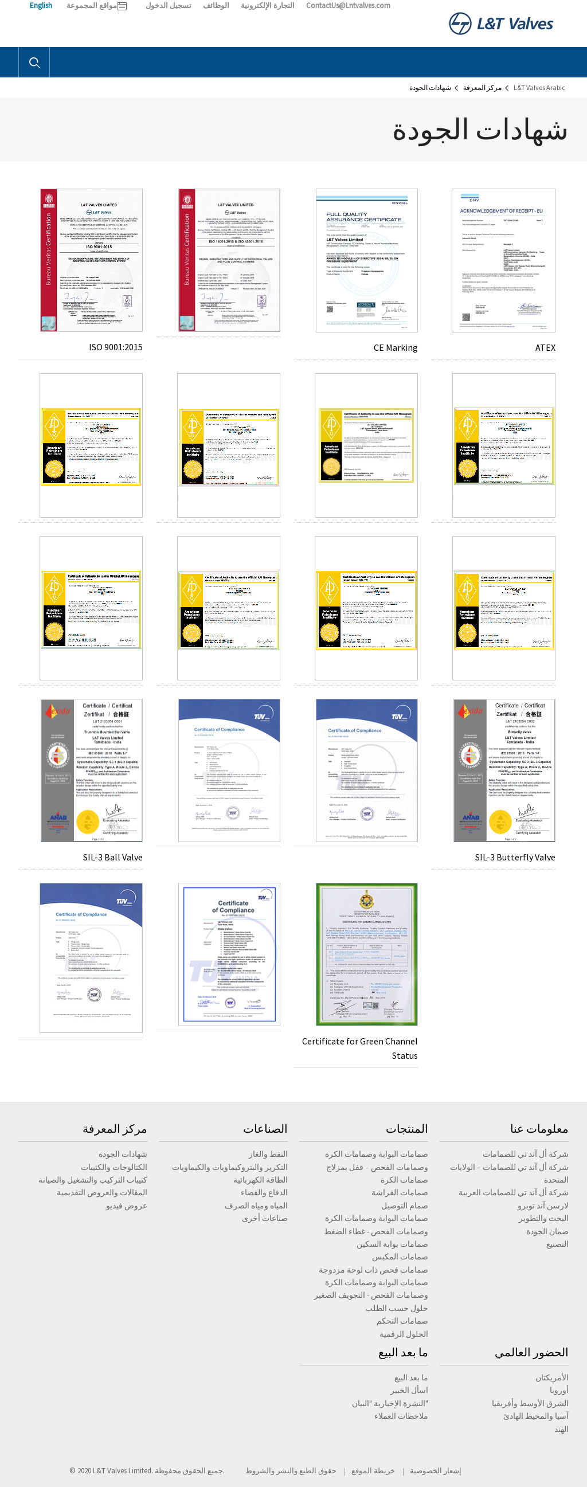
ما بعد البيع (403, 1352)
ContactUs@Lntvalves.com (348, 5)
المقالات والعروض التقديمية (102, 1192)
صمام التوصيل (404, 1205)
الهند (561, 1429)
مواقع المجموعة (91, 5)
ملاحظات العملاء (401, 1416)
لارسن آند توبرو (543, 1205)
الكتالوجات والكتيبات (114, 1167)
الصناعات (265, 1128)
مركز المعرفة (115, 1128)
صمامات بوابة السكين (392, 1244)
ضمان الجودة (547, 1231)
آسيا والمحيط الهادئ (536, 1416)
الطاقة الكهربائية (260, 1180)
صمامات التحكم (402, 1321)
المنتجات (407, 1128)
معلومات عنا (539, 1128)
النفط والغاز (268, 1154)
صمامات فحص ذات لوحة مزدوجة (373, 1270)
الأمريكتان (552, 1377)
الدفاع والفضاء (264, 1192)
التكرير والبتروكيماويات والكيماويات (230, 1167)
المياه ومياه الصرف (256, 1205)
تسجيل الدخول (168, 5)
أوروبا (559, 1390)
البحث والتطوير (544, 1218)
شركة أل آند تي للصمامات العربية (514, 1192)
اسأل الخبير (409, 1390)
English (41, 5)
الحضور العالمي (532, 1352)
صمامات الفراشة (399, 1192)
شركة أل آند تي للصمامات (526, 1154)
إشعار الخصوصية (435, 1471)
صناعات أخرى (265, 1218)
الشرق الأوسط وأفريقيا (530, 1403)
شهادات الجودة (123, 1154)
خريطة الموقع (373, 1471)
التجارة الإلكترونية (268, 5)
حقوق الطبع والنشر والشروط (290, 1471)
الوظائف (216, 5)
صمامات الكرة (404, 1180)
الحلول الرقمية (403, 1334)
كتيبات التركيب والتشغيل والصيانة (92, 1180)
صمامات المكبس (400, 1256)
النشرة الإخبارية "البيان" (390, 1403)
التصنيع (557, 1244)
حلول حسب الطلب (396, 1308)
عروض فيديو (126, 1205)
